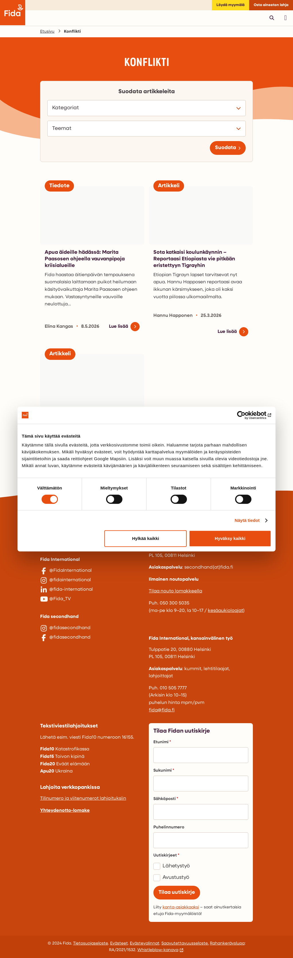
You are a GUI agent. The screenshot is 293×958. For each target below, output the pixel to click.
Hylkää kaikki (145, 538)
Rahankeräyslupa (227, 943)
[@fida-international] (92, 595)
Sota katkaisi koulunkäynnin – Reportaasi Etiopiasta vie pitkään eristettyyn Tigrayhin (194, 259)
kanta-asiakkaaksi (181, 907)
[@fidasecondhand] (92, 638)
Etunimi (162, 742)
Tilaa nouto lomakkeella (175, 591)
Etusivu (47, 32)
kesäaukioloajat (225, 610)
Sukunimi (163, 770)
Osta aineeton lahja (271, 5)
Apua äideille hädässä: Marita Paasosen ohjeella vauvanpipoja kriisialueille (85, 259)
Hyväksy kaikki (230, 538)
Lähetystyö (176, 866)
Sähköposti (165, 799)
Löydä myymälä (230, 5)
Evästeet (119, 943)
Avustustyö (176, 877)
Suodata (225, 148)
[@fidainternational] (92, 583)
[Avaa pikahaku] (272, 18)
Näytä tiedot (247, 520)
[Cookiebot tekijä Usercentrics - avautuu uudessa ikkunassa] (246, 415)
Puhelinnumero (168, 827)
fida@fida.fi (162, 710)
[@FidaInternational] (92, 571)
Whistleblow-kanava (157, 950)
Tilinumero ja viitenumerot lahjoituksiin (83, 798)
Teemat (63, 129)
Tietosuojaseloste (90, 943)
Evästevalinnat (144, 943)
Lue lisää (118, 326)
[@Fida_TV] (92, 606)
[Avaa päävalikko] (285, 18)
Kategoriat (67, 108)
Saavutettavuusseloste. (185, 943)
